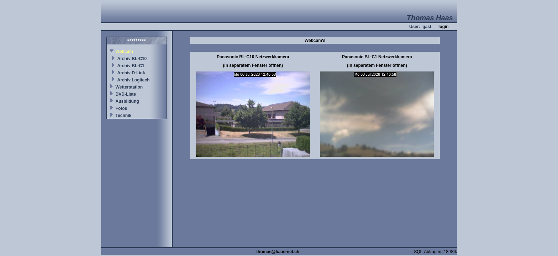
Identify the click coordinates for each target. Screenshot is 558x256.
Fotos (121, 108)
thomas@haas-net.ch (277, 251)
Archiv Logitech (133, 80)
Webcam (124, 51)
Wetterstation (129, 87)
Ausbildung (127, 101)
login (443, 26)
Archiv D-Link (131, 72)
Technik (123, 115)
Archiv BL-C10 (132, 58)
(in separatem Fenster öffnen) (253, 65)
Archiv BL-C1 (130, 65)
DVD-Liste (126, 94)
